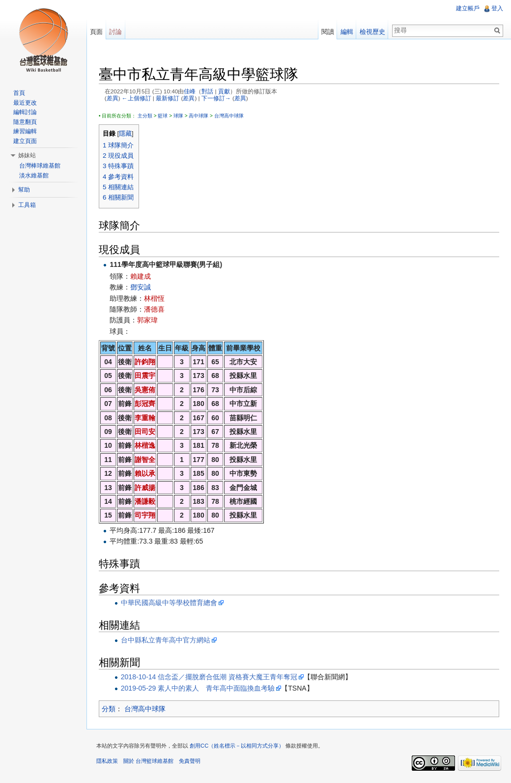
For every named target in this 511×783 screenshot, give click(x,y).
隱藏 (125, 133)
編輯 (347, 31)
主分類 (145, 115)
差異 (112, 98)
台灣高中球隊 (229, 115)
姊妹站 (27, 155)
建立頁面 (25, 141)
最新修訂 (167, 98)
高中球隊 (198, 115)
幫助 (24, 189)
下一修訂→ (216, 98)
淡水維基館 (34, 175)
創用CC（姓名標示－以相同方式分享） (237, 746)
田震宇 (145, 375)
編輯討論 (25, 112)
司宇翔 (145, 515)
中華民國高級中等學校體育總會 (169, 603)
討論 (115, 31)
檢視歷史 (372, 31)
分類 (108, 709)
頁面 (96, 31)
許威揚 (145, 488)
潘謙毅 (145, 501)
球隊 (178, 115)
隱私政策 (107, 761)
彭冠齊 (145, 403)
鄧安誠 (140, 287)
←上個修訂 (136, 98)
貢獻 (224, 91)
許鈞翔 (145, 362)
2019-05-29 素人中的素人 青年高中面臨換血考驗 (198, 688)
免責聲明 (189, 761)
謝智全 (145, 460)
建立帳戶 (468, 8)
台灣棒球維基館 (39, 165)
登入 (497, 8)
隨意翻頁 (25, 121)
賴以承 (145, 473)
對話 (207, 91)
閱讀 (327, 31)
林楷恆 (154, 298)
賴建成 (140, 276)
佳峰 (190, 91)
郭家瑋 (147, 320)
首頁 (19, 92)
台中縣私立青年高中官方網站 (165, 640)
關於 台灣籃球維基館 (148, 761)
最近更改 (25, 102)
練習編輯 (25, 131)
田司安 (145, 431)
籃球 (163, 115)
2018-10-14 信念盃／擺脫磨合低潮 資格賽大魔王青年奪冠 (209, 677)
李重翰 (145, 418)
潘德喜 (154, 309)
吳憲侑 (145, 390)
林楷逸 (145, 445)
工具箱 (27, 205)
